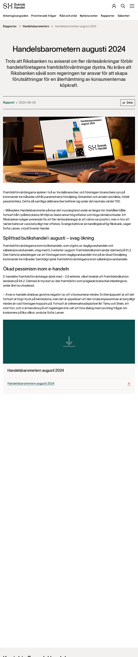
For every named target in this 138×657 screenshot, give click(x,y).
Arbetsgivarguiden (15, 16)
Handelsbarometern (36, 26)
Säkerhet (124, 16)
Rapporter (108, 16)
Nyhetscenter (89, 16)
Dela (128, 103)
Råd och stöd (68, 16)
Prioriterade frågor (44, 16)
